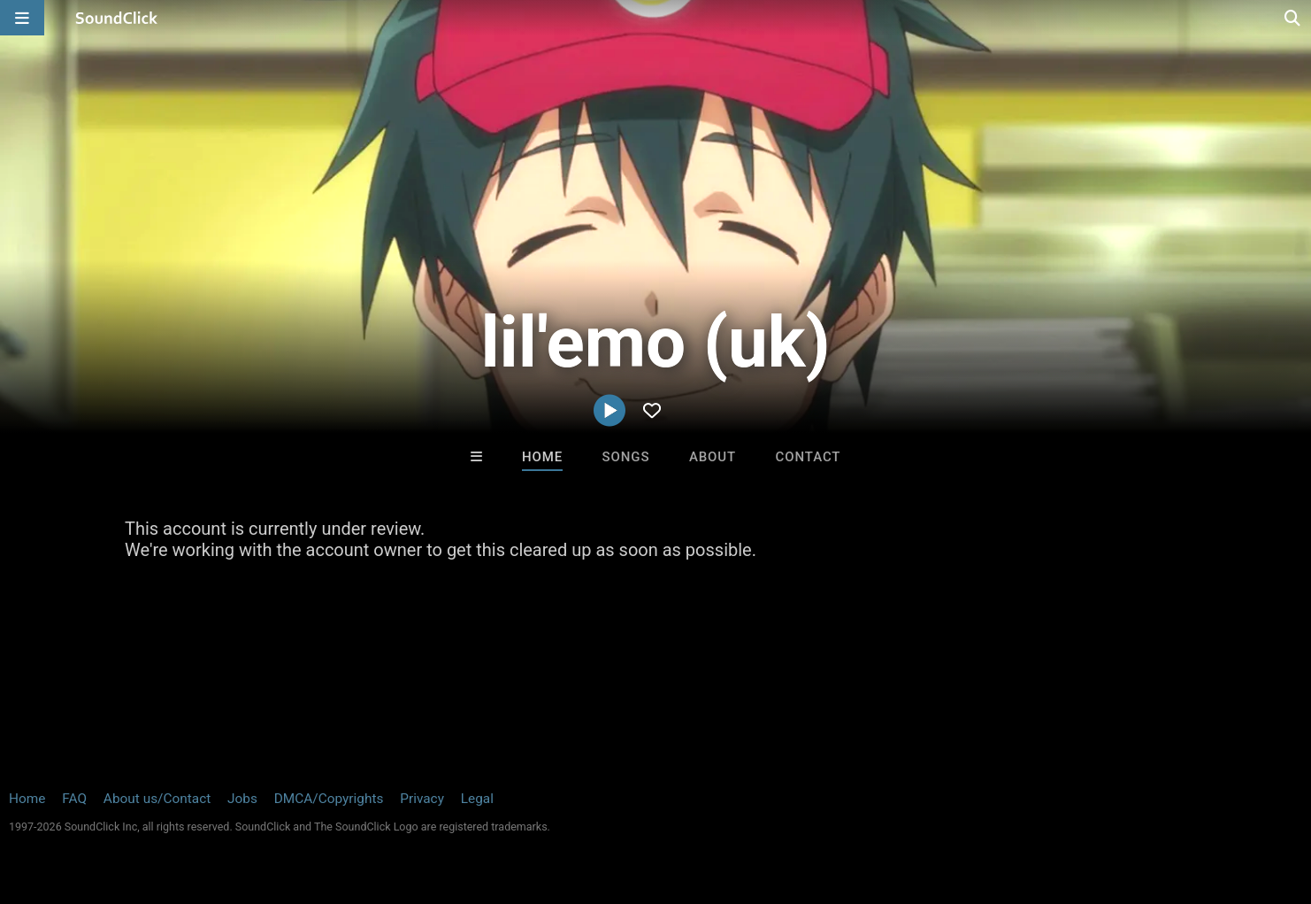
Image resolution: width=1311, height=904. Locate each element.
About (712, 457)
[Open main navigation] (22, 17)
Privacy (422, 799)
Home (542, 457)
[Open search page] (1293, 17)
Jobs (242, 799)
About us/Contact (157, 799)
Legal (477, 799)
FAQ (74, 799)
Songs (626, 457)
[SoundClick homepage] (116, 18)
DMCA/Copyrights (329, 799)
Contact (808, 457)
